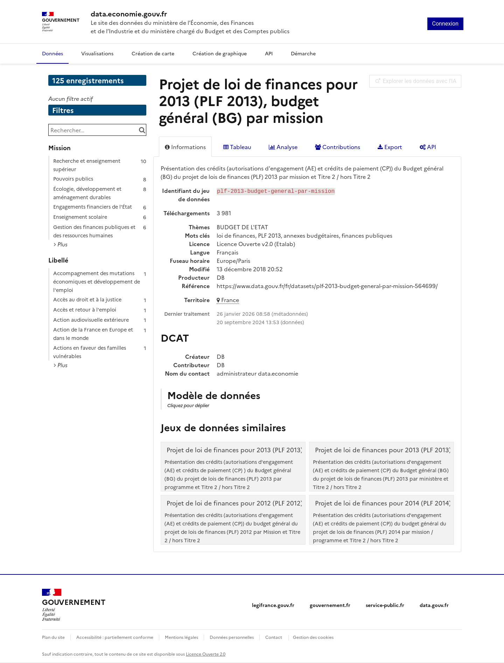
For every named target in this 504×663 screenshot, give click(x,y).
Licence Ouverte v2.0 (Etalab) (256, 243)
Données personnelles (232, 637)
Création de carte (153, 53)
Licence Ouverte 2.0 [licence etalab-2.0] (205, 654)
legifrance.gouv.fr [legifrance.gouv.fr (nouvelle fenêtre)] (273, 604)
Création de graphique (219, 53)
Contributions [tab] (337, 147)
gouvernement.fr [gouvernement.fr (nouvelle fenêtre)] (330, 604)
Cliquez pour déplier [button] (188, 405)
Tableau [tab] (237, 147)
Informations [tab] (185, 147)
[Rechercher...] (97, 130)
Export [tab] (390, 147)
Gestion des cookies (313, 637)
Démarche (303, 53)
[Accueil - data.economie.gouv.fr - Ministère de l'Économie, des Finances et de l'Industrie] (73, 605)
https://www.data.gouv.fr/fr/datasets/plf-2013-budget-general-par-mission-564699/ (327, 285)
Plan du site (53, 637)
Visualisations (97, 53)
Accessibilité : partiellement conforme (114, 637)
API (269, 53)
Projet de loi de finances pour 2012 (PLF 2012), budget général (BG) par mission (285, 503)
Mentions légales (181, 637)
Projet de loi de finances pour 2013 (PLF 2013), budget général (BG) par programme (291, 450)
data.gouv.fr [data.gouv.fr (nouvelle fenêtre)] (434, 604)
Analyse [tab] (283, 147)
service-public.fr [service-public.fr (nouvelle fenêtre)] (385, 604)
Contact (273, 637)
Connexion (445, 23)
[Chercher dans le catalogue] (142, 130)
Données (52, 53)
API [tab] (428, 147)
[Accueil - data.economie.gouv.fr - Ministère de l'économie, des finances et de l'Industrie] (190, 13)
